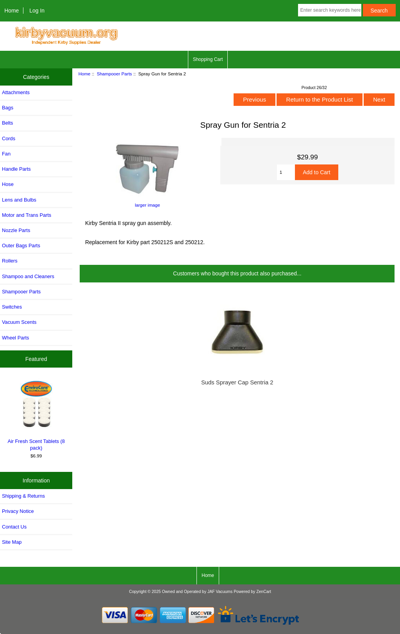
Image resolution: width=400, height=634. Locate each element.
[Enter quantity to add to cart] (286, 172)
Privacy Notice (18, 511)
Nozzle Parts (16, 230)
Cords (8, 138)
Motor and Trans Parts (26, 215)
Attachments (16, 92)
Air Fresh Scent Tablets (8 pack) (36, 414)
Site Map (11, 542)
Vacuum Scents (19, 322)
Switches (12, 307)
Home (11, 10)
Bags (7, 108)
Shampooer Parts (114, 73)
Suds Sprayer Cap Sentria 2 (237, 382)
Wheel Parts (15, 338)
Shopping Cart (208, 59)
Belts (7, 123)
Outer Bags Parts (21, 245)
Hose (8, 184)
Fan (6, 154)
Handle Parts (16, 169)
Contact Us (14, 527)
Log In (37, 10)
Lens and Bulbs (19, 200)
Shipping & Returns (23, 496)
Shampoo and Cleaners (28, 276)
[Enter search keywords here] (329, 10)
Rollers (10, 261)
